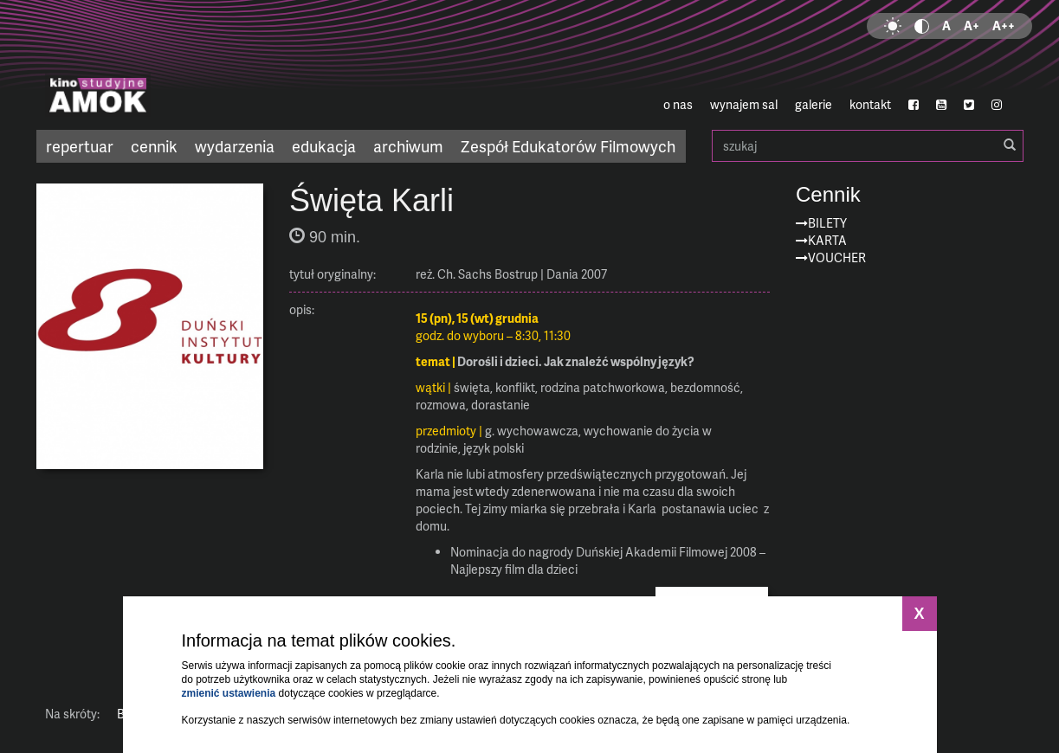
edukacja (324, 146)
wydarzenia (234, 146)
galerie (813, 104)
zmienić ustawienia (229, 693)
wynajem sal (744, 104)
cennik (154, 146)
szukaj (867, 146)
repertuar (79, 146)
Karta (827, 240)
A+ (971, 25)
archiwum (408, 146)
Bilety (827, 223)
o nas (678, 104)
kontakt (870, 104)
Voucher (837, 257)
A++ (1003, 25)
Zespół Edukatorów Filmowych (568, 146)
